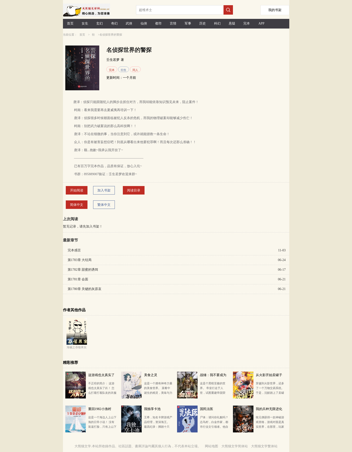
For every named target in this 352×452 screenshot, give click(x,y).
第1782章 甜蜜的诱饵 (83, 269)
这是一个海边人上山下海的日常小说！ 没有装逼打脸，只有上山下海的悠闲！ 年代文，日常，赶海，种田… (102, 427)
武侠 (129, 23)
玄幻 (99, 23)
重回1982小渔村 (99, 409)
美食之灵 (150, 375)
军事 (188, 23)
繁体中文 (104, 205)
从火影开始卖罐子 (269, 375)
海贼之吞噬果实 (77, 347)
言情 (173, 23)
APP (261, 23)
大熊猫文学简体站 (234, 446)
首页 (70, 23)
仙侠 (144, 23)
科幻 (217, 23)
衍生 (123, 70)
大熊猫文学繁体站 (264, 446)
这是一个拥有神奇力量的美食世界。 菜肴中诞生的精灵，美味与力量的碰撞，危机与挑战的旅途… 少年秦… (158, 393)
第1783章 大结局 (80, 260)
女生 (85, 23)
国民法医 (206, 409)
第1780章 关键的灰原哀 (85, 289)
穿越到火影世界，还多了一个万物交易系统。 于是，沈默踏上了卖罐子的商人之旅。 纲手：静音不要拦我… (270, 393)
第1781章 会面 (78, 279)
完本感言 (74, 250)
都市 (158, 23)
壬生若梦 (113, 60)
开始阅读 (76, 190)
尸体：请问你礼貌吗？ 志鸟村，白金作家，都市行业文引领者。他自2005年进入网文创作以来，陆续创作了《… (214, 427)
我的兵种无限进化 (269, 409)
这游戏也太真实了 (101, 375)
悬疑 (232, 23)
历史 (202, 23)
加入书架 (104, 190)
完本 (246, 23)
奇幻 (114, 23)
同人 (135, 70)
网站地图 (211, 446)
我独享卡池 (152, 409)
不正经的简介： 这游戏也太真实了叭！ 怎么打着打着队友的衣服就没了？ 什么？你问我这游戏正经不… (102, 393)
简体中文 (76, 205)
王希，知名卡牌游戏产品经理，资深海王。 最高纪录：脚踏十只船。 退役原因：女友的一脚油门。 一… (158, 427)
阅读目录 (133, 190)
